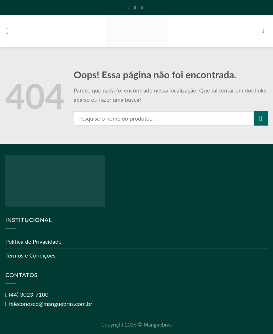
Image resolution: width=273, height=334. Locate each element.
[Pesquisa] (265, 31)
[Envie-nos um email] (136, 7)
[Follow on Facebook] (130, 7)
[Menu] (9, 30)
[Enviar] (261, 118)
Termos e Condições (30, 255)
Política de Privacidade (33, 241)
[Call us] (143, 7)
